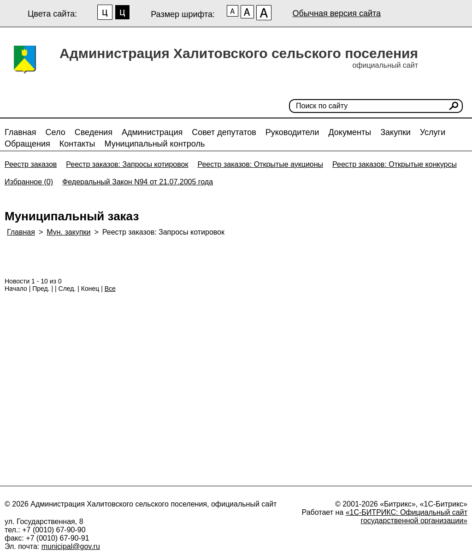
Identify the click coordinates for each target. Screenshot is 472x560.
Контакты (77, 143)
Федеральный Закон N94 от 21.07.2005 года (137, 182)
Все (110, 288)
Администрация (152, 132)
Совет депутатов (224, 132)
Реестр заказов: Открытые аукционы (260, 164)
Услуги (432, 132)
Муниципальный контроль (154, 143)
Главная (20, 132)
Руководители (292, 132)
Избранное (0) (29, 182)
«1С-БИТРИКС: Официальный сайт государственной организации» (406, 516)
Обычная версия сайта (336, 13)
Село (55, 132)
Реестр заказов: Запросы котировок (127, 164)
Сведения (93, 132)
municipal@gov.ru (70, 546)
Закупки (395, 132)
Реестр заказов (31, 164)
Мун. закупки (68, 232)
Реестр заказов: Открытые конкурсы (394, 164)
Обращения (27, 143)
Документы (349, 132)
